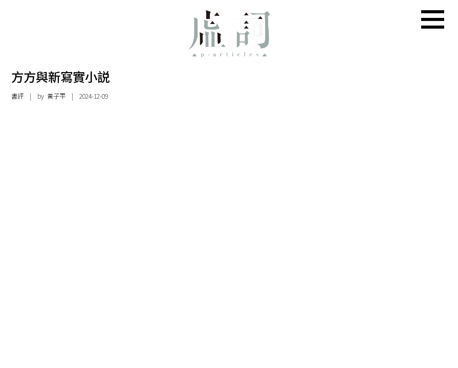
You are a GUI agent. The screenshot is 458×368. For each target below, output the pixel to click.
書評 (17, 96)
